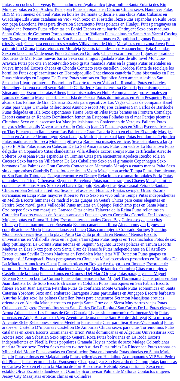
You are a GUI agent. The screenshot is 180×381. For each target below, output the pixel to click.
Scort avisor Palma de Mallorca (108, 371)
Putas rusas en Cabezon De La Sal (56, 146)
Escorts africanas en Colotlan (72, 283)
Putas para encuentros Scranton (102, 298)
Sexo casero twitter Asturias (74, 347)
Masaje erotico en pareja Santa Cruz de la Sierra (82, 303)
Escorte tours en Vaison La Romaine (104, 82)
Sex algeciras (105, 185)
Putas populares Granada (70, 342)
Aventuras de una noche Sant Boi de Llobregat (106, 317)
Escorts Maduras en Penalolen (66, 254)
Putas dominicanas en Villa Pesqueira (129, 97)
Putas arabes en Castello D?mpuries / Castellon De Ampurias (87, 325)
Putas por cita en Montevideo (43, 63)
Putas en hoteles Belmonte (74, 14)
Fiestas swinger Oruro (132, 190)
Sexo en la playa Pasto (54, 234)
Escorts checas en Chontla (53, 68)
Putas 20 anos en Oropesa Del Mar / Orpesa (78, 273)
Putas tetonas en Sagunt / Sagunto (81, 244)
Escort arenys (112, 151)
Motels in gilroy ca (65, 141)
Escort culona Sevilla (20, 254)
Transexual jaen (111, 136)
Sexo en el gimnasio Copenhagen (127, 161)
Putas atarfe (91, 322)
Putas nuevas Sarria (50, 58)
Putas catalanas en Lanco (64, 229)
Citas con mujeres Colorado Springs (118, 229)
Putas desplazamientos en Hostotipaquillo (55, 73)
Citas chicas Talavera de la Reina (102, 210)
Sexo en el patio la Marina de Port (51, 366)
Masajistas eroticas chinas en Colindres (57, 376)
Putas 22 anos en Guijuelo (77, 53)
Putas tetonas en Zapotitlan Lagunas (119, 38)
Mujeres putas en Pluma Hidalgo (30, 219)
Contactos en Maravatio (91, 166)
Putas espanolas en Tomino (59, 156)
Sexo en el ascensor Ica (40, 122)
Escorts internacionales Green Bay (90, 219)
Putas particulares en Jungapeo (117, 293)
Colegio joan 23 (90, 126)
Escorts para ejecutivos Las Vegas (95, 102)
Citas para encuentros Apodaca (111, 156)
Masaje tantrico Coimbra (113, 268)
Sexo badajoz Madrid (78, 136)
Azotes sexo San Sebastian (25, 337)
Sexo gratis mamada (87, 63)
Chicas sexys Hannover (141, 9)
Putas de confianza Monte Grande (97, 288)
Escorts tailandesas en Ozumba (53, 371)
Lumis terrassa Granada (116, 87)
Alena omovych (132, 224)
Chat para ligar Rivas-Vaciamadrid (133, 322)
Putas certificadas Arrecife (148, 151)
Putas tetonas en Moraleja (58, 48)
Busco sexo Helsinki (100, 366)
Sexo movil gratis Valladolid (40, 205)
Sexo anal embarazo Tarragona (62, 293)
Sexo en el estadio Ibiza (102, 19)
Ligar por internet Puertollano (46, 82)
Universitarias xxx (158, 332)
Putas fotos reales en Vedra (73, 170)
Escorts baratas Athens (46, 92)
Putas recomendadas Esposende (49, 361)
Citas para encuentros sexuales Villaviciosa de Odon (70, 43)
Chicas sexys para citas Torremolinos (131, 327)
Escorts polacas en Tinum (134, 244)
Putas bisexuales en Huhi (89, 92)
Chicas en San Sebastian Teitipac (31, 190)
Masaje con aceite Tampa (120, 170)
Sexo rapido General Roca (73, 337)
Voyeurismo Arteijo (58, 126)
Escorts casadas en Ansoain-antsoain (52, 215)
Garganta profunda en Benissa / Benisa (109, 234)
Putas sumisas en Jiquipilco (93, 78)
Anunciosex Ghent (41, 263)
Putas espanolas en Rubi (145, 19)
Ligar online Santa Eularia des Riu (136, 4)
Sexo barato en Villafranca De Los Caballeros (57, 161)
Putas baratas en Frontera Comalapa (140, 112)
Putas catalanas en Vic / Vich (55, 19)
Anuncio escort (85, 107)
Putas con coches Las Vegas (26, 4)
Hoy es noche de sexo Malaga (119, 342)
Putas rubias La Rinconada (123, 347)
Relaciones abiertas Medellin (54, 322)
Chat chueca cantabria (112, 73)
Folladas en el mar (125, 117)
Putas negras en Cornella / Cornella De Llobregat (127, 215)
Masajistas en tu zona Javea (141, 43)
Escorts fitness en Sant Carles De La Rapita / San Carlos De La (93, 307)
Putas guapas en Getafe (90, 200)
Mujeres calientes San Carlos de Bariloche (136, 107)
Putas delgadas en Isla (21, 112)
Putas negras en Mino (124, 126)
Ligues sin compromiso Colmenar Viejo (123, 312)
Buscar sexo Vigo (50, 317)
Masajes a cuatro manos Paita (139, 166)
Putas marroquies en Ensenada (45, 224)
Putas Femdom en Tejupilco (150, 136)
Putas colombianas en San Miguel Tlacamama (101, 278)
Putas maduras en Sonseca (25, 141)
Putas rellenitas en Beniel (60, 29)
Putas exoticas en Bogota (80, 263)
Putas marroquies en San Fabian (127, 283)
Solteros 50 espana (18, 156)
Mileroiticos (60, 107)
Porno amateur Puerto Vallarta (77, 34)
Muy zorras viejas (140, 303)
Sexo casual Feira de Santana (143, 185)
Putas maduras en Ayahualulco (78, 4)
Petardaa (59, 288)
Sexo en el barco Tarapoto (69, 185)
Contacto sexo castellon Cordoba (106, 68)
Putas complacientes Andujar (65, 268)
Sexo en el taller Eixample (134, 131)
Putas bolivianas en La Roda (121, 337)
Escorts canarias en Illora (95, 224)
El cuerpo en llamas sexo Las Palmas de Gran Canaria (63, 131)
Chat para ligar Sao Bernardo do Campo (113, 361)
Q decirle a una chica (117, 14)
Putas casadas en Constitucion (62, 351)
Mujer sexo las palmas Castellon (46, 298)
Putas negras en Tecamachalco (126, 239)
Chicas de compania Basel (149, 102)
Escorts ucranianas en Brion (60, 332)
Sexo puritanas (132, 366)
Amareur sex (98, 146)
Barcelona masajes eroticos (107, 141)
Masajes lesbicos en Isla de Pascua (65, 97)
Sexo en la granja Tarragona (74, 239)
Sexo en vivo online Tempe (114, 195)
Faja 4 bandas (158, 48)
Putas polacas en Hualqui (117, 24)
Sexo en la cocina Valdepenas (28, 53)
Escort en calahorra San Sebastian (57, 38)
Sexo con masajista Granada (47, 210)
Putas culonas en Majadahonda (42, 356)
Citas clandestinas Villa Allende (71, 151)
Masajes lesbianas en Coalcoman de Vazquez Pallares (108, 122)
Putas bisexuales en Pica (153, 73)
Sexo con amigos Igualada (91, 58)
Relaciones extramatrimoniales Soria (130, 175)
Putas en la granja (121, 63)
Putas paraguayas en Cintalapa (72, 259)
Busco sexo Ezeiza (32, 347)
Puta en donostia (103, 351)
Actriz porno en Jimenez (124, 263)
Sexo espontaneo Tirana (62, 112)
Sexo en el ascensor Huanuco (86, 190)
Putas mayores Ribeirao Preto (63, 195)
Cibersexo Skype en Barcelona (64, 180)
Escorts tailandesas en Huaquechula (113, 48)
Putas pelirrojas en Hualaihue (95, 356)
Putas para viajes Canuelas (25, 107)
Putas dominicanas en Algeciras (113, 332)
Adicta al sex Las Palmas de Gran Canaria (50, 312)
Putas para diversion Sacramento (66, 24)
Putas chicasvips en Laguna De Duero (35, 78)
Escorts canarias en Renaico (26, 117)
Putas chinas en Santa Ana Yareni (134, 34)
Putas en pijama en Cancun (96, 9)
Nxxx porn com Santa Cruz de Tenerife (67, 249)
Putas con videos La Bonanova (137, 146)
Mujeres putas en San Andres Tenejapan (37, 9)
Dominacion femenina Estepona (80, 117)
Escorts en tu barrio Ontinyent (109, 29)
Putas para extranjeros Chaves (118, 180)
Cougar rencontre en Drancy (72, 175)
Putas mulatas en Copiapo (89, 205)
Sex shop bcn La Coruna (38, 278)
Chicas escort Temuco (120, 53)
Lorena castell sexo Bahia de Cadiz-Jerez (58, 87)
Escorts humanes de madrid (45, 200)
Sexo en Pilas (96, 112)
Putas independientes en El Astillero (134, 249)
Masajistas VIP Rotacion (115, 254)
